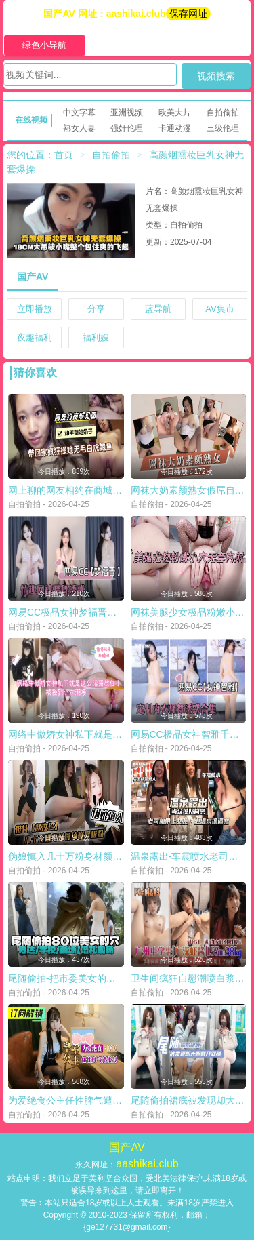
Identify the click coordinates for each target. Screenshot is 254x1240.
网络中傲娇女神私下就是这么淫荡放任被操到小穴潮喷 (122, 734)
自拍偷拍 (223, 112)
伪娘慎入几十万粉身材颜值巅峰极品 (84, 856)
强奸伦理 (126, 128)
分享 (96, 309)
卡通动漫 (174, 128)
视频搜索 (216, 76)
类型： (158, 225)
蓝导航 (158, 309)
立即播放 (34, 309)
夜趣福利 (34, 337)
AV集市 (219, 309)
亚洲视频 (126, 112)
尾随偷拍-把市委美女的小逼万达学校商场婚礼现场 (114, 978)
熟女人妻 (79, 128)
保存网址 (188, 13)
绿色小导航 (44, 45)
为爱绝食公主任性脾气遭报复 (69, 1100)
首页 (63, 154)
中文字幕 (79, 112)
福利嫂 (96, 337)
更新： (158, 242)
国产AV (32, 276)
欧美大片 (174, 112)
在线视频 (31, 120)
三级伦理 (223, 128)
